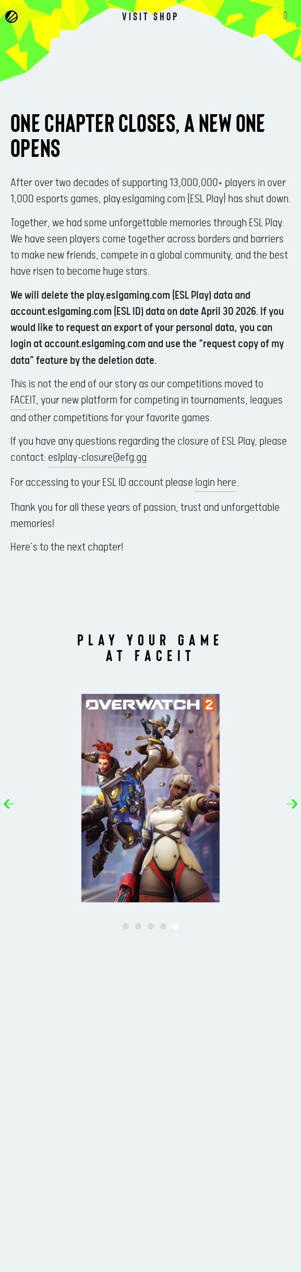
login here (215, 482)
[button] (9, 804)
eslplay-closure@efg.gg (97, 457)
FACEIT (23, 400)
